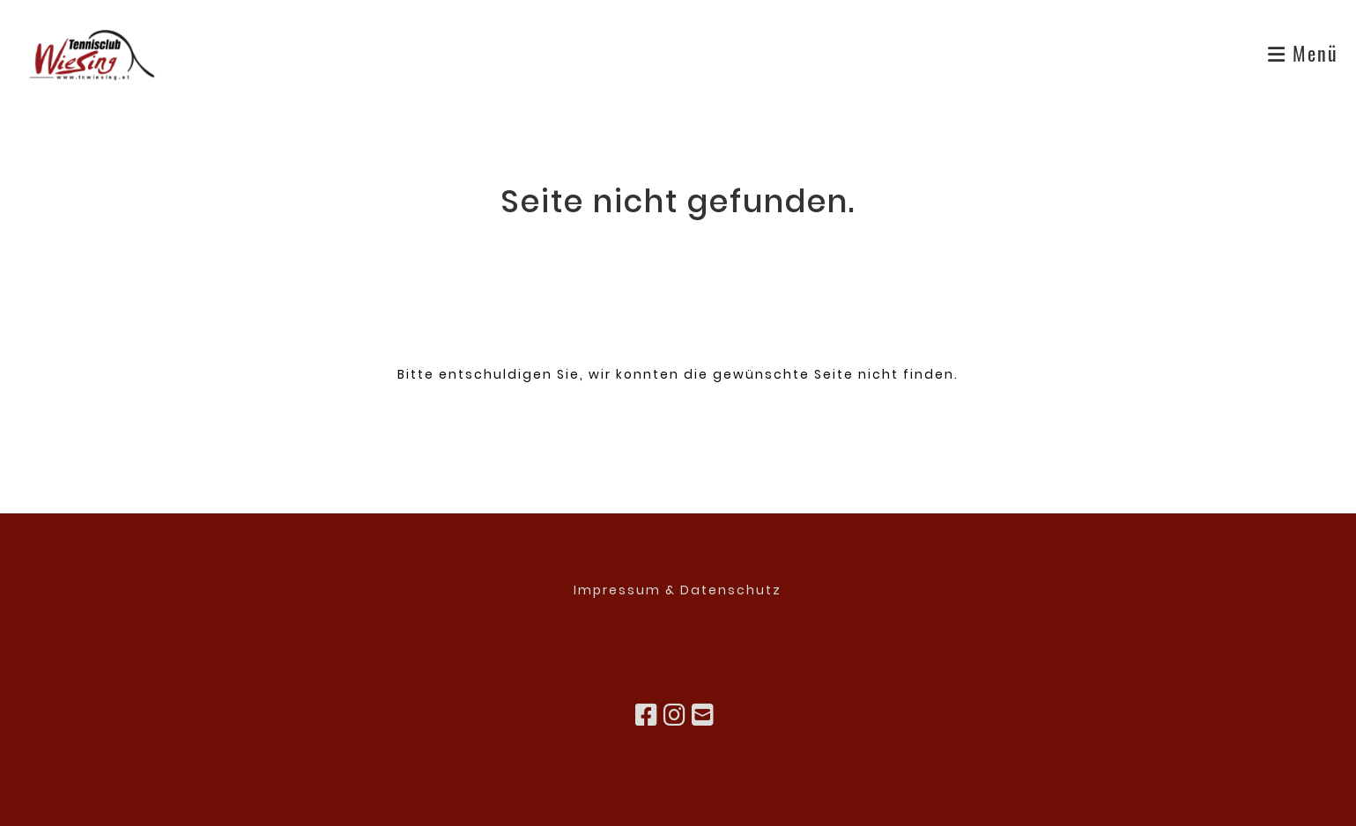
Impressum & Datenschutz (678, 590)
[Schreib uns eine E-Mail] (703, 715)
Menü (1303, 53)
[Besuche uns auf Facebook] (647, 715)
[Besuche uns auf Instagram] (675, 715)
